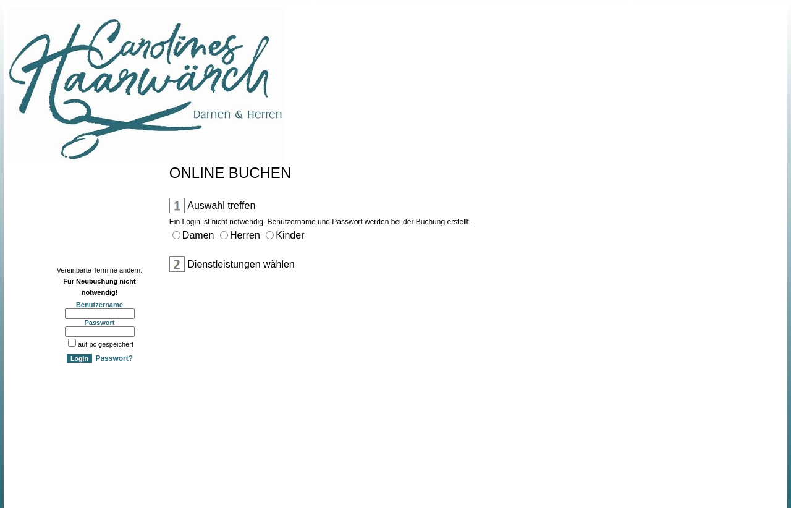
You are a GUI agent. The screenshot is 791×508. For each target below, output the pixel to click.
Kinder (290, 235)
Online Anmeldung (43, 181)
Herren (245, 235)
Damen (198, 235)
